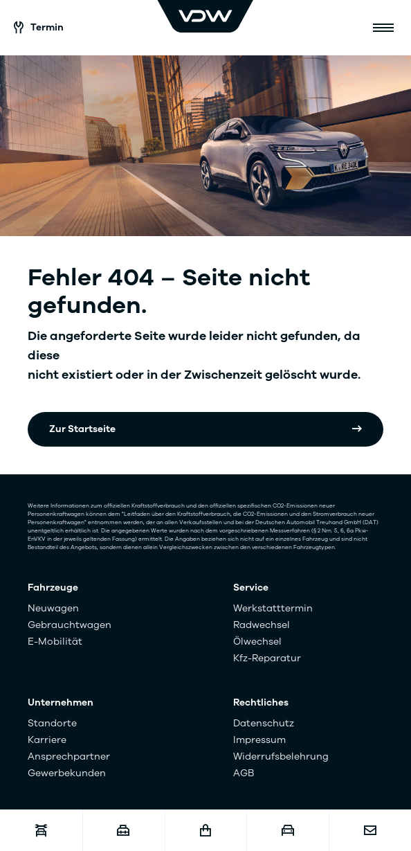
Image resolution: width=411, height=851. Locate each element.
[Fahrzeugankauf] (287, 830)
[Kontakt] (370, 830)
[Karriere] (123, 830)
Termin (39, 27)
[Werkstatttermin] (41, 830)
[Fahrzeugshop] (206, 830)
